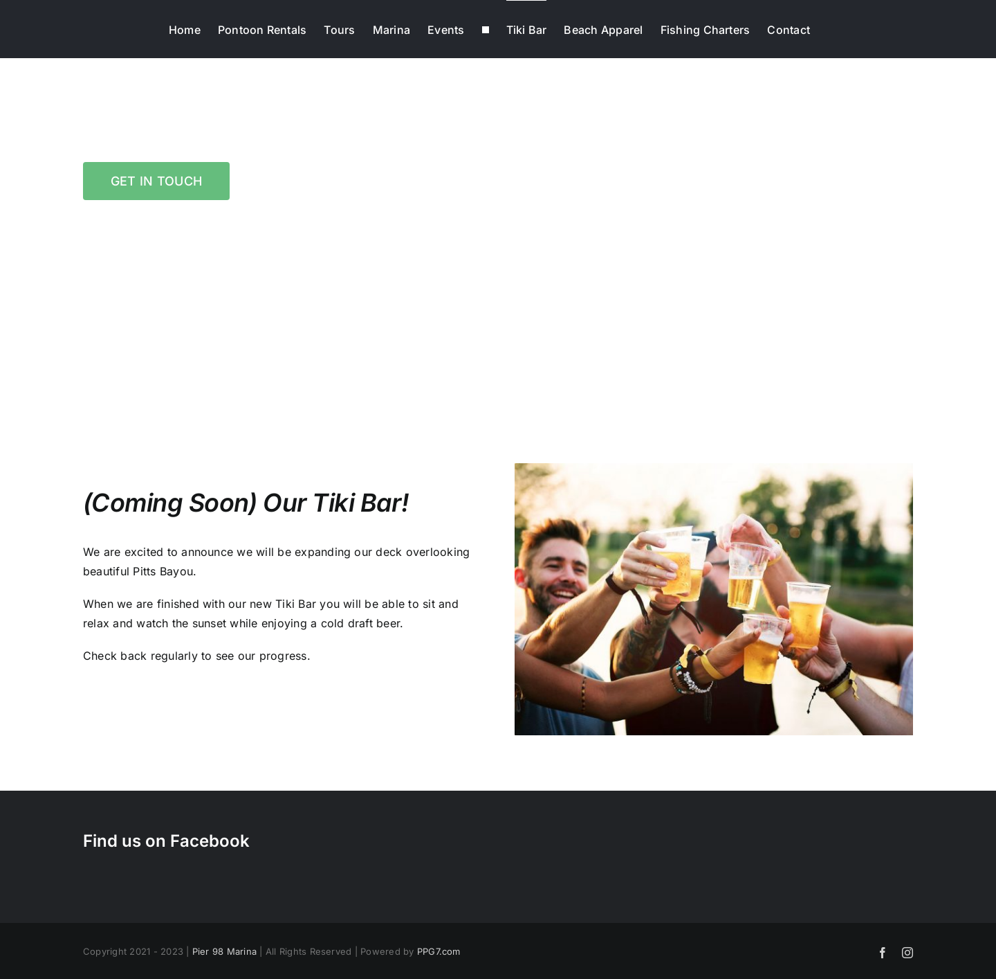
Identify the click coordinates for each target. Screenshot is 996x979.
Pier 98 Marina (224, 951)
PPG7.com (439, 951)
